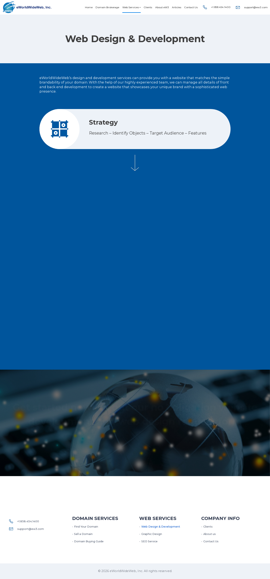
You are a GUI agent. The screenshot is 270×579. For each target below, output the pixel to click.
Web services (157, 518)
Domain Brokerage (107, 7)
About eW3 (162, 7)
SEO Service (149, 541)
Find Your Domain (86, 526)
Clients (148, 7)
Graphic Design (151, 534)
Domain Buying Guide (89, 541)
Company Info (220, 518)
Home (89, 7)
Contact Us (191, 7)
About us (209, 534)
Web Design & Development (160, 526)
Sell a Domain (83, 534)
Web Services (130, 7)
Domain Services (95, 518)
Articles (176, 7)
